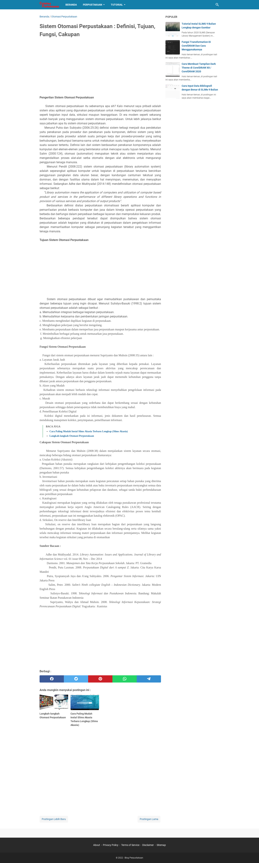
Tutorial (117, 4)
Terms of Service (130, 845)
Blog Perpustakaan (134, 858)
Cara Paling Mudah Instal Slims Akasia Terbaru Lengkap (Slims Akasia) (88, 431)
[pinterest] (100, 679)
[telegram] (149, 679)
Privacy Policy (110, 845)
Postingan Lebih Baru (54, 819)
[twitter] (76, 679)
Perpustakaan (92, 4)
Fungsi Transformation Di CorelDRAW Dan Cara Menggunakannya (196, 45)
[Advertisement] (100, 68)
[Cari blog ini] (217, 5)
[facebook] (52, 679)
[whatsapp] (124, 679)
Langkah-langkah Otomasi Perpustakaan (71, 436)
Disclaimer (148, 845)
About (96, 845)
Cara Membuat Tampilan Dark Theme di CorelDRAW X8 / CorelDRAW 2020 (199, 67)
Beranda (71, 4)
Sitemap (161, 845)
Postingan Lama (149, 819)
